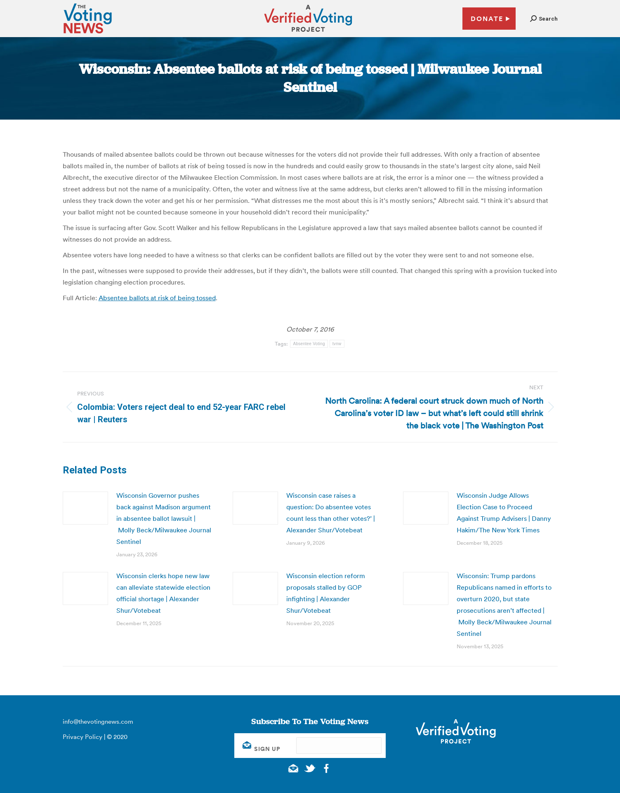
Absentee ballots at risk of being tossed (157, 298)
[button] (544, 18)
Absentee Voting (309, 343)
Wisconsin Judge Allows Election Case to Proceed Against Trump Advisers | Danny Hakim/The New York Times (504, 512)
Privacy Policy (82, 737)
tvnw (337, 343)
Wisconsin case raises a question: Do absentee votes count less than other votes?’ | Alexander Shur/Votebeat (330, 512)
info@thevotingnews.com (98, 721)
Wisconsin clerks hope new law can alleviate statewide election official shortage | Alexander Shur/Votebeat (163, 593)
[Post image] (85, 508)
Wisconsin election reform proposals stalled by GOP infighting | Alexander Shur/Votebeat (325, 593)
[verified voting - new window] (308, 33)
